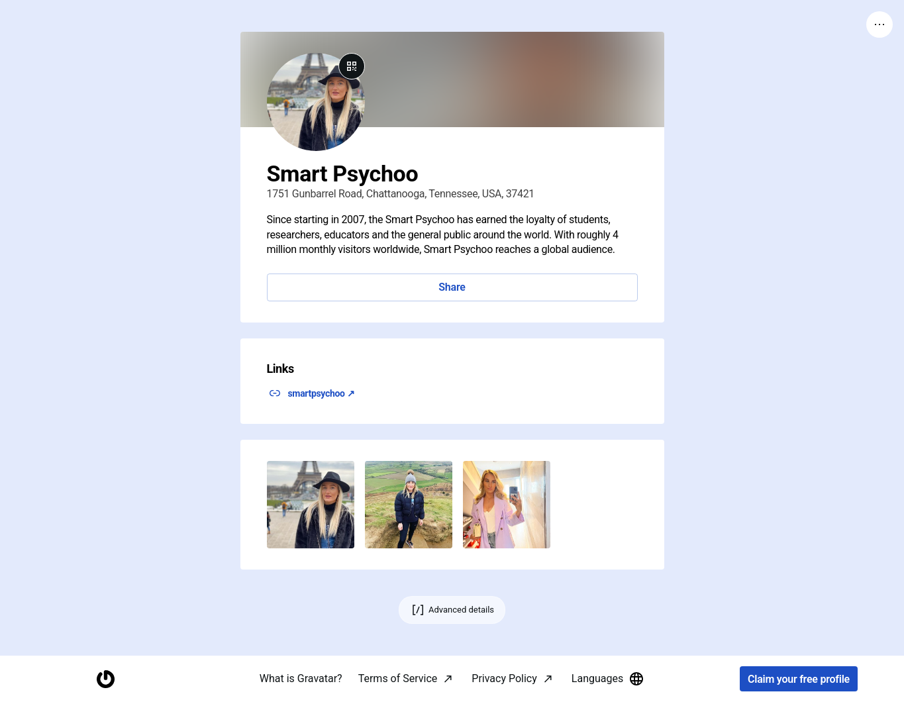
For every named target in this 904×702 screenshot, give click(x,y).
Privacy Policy (504, 678)
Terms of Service (398, 678)
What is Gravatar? (301, 678)
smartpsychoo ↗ (321, 393)
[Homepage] (105, 679)
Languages (608, 679)
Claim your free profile (799, 679)
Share (451, 287)
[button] (310, 504)
